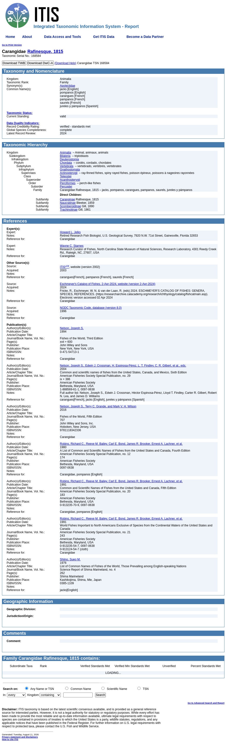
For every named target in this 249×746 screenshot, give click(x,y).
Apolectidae (67, 85)
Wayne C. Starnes (71, 246)
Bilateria (65, 156)
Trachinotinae (68, 209)
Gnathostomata (70, 169)
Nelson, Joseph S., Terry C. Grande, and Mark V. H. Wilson (98, 406)
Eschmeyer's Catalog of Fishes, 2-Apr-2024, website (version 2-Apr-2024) (107, 284)
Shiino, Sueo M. (70, 559)
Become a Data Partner (145, 37)
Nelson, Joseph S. (71, 328)
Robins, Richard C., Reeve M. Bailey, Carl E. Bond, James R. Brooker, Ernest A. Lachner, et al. (121, 444)
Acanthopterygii (70, 179)
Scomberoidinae (70, 206)
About (27, 37)
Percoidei (66, 186)
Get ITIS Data (103, 37)
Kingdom (33, 695)
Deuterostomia (69, 159)
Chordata (66, 162)
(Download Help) (65, 63)
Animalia (65, 152)
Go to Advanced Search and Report (206, 703)
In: (4, 695)
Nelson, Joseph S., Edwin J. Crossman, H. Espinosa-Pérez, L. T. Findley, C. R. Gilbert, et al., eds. (123, 365)
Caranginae (67, 199)
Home (10, 37)
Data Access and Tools (62, 37)
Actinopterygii (68, 173)
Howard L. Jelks (70, 232)
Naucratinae (68, 203)
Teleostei (65, 176)
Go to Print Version (12, 45)
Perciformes (67, 183)
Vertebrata (66, 166)
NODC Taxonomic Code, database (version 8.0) (91, 307)
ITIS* (64, 267)
